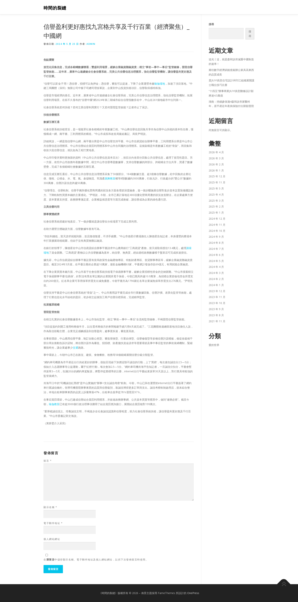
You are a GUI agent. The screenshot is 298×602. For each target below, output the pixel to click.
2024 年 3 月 (216, 273)
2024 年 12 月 (217, 218)
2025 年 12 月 (217, 176)
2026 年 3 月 (216, 158)
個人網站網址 (52, 539)
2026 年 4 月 (216, 152)
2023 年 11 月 (217, 297)
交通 (75, 347)
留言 (48, 460)
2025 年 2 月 (216, 206)
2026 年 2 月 (216, 164)
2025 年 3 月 (216, 200)
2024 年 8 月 (216, 242)
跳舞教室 (110, 178)
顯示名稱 (50, 507)
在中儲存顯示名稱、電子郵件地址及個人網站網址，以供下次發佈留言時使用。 (96, 559)
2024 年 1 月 (216, 285)
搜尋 (211, 24)
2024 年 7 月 (216, 249)
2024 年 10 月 (217, 231)
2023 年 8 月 (216, 315)
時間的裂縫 (55, 7)
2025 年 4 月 (216, 194)
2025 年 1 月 (216, 212)
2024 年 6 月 (216, 255)
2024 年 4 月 (216, 267)
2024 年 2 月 (216, 279)
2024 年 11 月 (217, 224)
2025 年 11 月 (217, 182)
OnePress (193, 593)
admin (90, 44)
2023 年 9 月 (216, 309)
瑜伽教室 (54, 404)
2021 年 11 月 (217, 321)
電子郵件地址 (53, 523)
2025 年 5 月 (216, 188)
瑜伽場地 (159, 83)
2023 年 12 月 (217, 291)
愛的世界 (214, 345)
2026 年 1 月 (216, 170)
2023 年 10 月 (217, 303)
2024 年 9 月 (216, 236)
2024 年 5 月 (216, 261)
